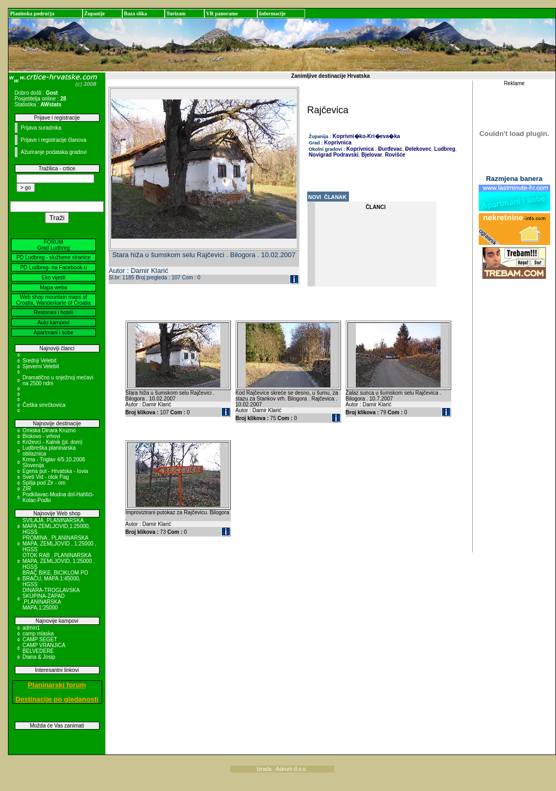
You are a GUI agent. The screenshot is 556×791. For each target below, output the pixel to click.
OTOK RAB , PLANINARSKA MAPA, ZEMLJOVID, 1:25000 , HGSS (59, 561)
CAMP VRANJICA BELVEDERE (44, 648)
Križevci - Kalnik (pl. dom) (53, 442)
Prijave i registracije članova (53, 140)
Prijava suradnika (41, 128)
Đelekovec (417, 149)
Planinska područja (32, 13)
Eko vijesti (53, 277)
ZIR (27, 489)
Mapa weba (53, 287)
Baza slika (135, 13)
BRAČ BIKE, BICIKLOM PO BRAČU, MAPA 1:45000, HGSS (55, 578)
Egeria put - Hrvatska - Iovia (55, 471)
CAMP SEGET (40, 639)
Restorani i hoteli (53, 312)
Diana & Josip (39, 657)
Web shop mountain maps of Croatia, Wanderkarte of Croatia (53, 300)
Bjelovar (371, 155)
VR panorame (222, 13)
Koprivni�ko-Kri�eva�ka (366, 136)
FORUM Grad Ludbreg (53, 245)
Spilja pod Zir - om (44, 483)
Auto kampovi (54, 322)
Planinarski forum (57, 685)
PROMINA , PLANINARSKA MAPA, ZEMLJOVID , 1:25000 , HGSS (59, 543)
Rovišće (394, 155)
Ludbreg (444, 149)
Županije (94, 13)
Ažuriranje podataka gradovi (54, 152)
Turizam (175, 13)
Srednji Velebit (40, 360)
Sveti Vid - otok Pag (46, 477)
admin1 (31, 628)
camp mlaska (38, 634)
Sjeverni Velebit (41, 366)
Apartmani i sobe (53, 332)
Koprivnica (338, 143)
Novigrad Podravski (333, 155)
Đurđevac (389, 149)
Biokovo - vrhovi (41, 436)
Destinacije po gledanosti (56, 699)
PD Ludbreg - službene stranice (53, 257)
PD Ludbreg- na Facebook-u (53, 267)
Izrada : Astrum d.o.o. (282, 769)
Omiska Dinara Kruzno (49, 430)
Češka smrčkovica (44, 405)
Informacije (272, 13)
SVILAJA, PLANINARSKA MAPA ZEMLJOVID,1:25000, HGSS (57, 526)
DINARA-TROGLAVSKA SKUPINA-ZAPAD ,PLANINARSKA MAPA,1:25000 (51, 599)
